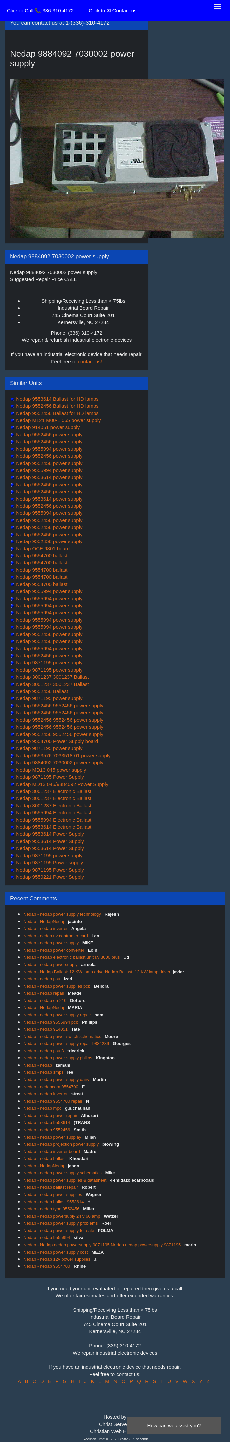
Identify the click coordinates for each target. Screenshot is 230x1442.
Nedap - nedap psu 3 (44, 1050)
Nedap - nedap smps (44, 1072)
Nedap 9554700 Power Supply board (56, 741)
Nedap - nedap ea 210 (45, 1000)
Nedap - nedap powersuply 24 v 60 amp (62, 1216)
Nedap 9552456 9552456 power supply (59, 705)
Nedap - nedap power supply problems (61, 1223)
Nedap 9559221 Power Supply (49, 877)
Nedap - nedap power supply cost (56, 1252)
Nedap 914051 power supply (47, 427)
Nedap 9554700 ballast (41, 555)
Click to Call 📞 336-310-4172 (40, 10)
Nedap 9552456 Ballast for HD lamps (57, 406)
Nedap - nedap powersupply (51, 964)
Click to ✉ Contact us (112, 10)
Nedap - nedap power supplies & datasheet (65, 1180)
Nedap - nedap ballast (45, 1158)
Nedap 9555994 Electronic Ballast (53, 812)
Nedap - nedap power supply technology (62, 914)
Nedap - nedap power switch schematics (62, 1036)
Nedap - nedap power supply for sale (59, 1230)
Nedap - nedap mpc (43, 1108)
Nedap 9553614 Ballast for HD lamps (57, 399)
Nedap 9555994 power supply (48, 449)
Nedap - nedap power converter (54, 950)
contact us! (90, 361)
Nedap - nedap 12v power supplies (57, 1259)
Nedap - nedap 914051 (46, 1029)
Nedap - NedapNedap (44, 921)
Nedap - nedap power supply (51, 942)
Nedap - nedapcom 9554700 (51, 1086)
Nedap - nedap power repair (51, 1115)
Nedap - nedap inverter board (52, 1151)
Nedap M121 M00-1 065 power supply (58, 420)
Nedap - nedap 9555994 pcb (51, 1022)
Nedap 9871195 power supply (48, 662)
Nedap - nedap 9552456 (47, 1129)
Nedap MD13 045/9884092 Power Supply (61, 784)
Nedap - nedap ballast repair (51, 1187)
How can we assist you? (174, 1425)
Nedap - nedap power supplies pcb (57, 986)
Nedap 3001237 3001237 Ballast (52, 677)
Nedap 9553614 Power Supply (49, 834)
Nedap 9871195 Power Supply (49, 777)
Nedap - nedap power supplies (53, 1194)
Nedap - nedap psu (42, 978)
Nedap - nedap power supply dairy (57, 1079)
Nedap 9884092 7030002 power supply (59, 762)
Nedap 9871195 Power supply (49, 862)
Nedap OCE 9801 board (42, 548)
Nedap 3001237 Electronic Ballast (53, 791)
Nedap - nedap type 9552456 (52, 1208)
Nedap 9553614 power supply (48, 477)
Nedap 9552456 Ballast (41, 691)
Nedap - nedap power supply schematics (63, 1172)
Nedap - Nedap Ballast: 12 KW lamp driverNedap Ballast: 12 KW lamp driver (96, 971)
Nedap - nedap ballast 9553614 (54, 1201)
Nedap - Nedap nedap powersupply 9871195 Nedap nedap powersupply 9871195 (102, 1244)
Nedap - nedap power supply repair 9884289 (66, 1043)
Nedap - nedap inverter (46, 928)
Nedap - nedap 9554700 (47, 1266)
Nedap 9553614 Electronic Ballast (53, 827)
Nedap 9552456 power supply (48, 434)
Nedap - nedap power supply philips (58, 1057)
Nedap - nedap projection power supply (61, 1144)
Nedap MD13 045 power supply (50, 770)
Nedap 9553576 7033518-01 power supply (63, 755)
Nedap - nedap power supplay (52, 1137)
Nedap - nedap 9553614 (47, 1122)
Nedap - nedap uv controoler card (56, 935)
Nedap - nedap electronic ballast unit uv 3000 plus (72, 957)
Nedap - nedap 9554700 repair (53, 1101)
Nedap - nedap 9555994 (47, 1237)
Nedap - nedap (38, 1065)
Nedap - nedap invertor (46, 1093)
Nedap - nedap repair (44, 993)
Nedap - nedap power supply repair (57, 1014)
